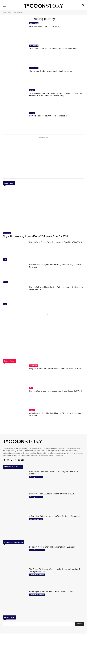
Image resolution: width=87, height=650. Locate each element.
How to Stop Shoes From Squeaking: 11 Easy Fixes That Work (55, 242)
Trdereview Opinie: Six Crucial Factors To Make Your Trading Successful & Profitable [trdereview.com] (55, 94)
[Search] (79, 624)
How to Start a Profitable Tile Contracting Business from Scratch (53, 472)
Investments (34, 23)
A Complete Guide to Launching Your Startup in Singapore (54, 516)
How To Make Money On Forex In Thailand (48, 116)
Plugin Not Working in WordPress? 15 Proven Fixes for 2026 (35, 236)
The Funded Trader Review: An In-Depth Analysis (50, 71)
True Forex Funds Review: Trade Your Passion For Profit (53, 48)
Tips (4, 259)
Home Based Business (37, 550)
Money (32, 90)
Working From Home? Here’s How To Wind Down (51, 591)
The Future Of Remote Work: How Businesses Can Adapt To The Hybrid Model (55, 570)
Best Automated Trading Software (44, 26)
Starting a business (36, 477)
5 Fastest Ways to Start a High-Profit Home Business (52, 547)
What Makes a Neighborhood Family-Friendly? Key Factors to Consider (55, 265)
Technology (6, 233)
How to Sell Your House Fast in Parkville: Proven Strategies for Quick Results (56, 288)
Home (4, 12)
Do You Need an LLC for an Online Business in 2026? (52, 493)
